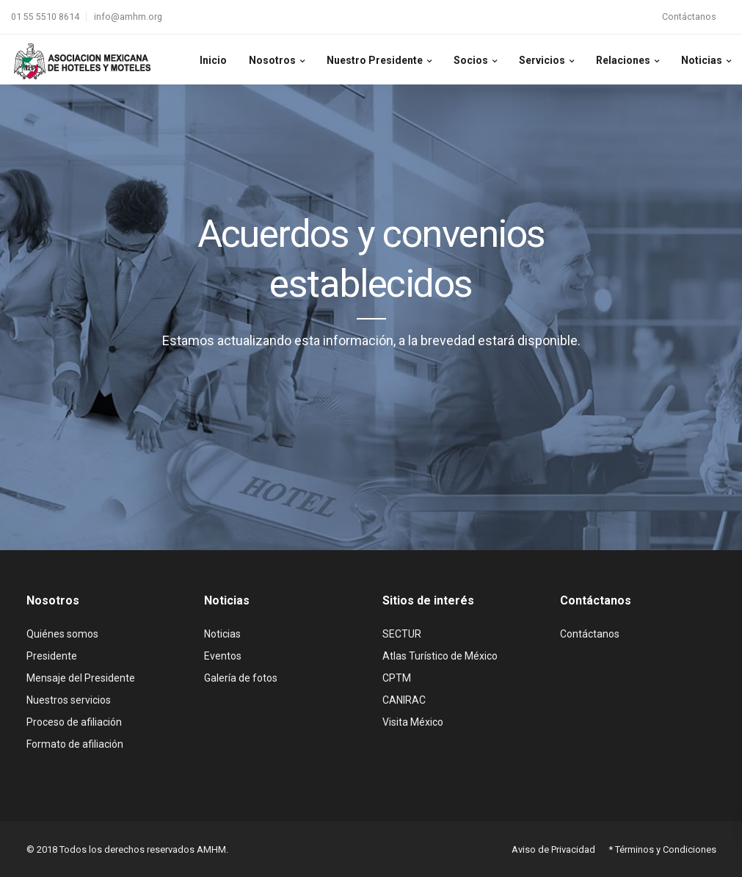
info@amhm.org (128, 16)
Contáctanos (689, 16)
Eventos (222, 656)
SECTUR (401, 634)
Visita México (412, 722)
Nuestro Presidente (375, 60)
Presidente (51, 656)
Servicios (542, 60)
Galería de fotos (240, 678)
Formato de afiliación (74, 744)
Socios (471, 60)
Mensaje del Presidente (80, 678)
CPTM (396, 678)
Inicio (213, 60)
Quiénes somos (62, 634)
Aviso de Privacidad (553, 849)
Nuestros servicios (68, 700)
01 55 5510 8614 (45, 16)
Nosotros (272, 60)
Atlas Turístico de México (440, 656)
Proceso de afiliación (74, 722)
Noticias (701, 60)
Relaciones (623, 60)
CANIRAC (404, 700)
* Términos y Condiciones (662, 849)
